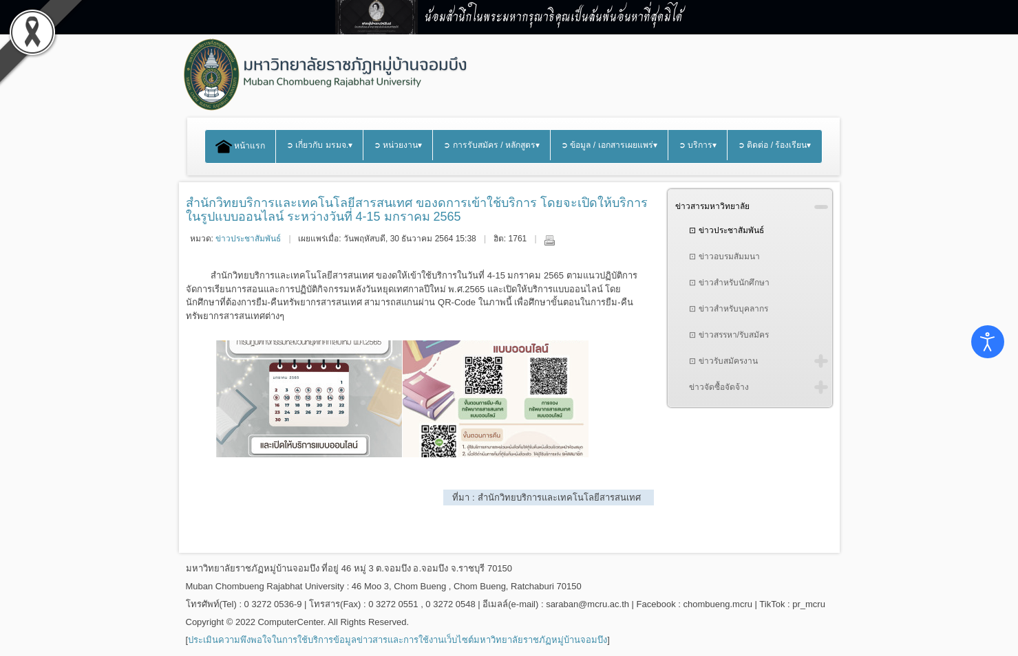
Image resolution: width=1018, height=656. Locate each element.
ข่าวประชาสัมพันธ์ (248, 238)
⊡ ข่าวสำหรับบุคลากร (728, 309)
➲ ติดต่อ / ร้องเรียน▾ (775, 145)
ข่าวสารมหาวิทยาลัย (712, 206)
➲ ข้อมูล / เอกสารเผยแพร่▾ (609, 145)
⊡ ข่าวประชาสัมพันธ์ (726, 230)
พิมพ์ (549, 239)
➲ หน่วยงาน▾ (398, 145)
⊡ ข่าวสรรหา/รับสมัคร (729, 335)
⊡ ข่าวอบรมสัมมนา (724, 256)
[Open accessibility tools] (987, 341)
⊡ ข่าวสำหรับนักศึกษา (729, 282)
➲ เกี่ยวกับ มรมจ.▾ (319, 145)
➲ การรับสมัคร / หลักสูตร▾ (491, 145)
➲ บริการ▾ (698, 145)
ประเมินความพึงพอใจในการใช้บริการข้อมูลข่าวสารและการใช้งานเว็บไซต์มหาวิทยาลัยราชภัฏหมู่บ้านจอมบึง (397, 640)
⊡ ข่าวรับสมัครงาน (723, 361)
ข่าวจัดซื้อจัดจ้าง (719, 387)
